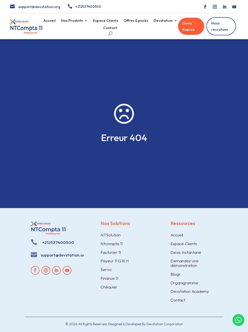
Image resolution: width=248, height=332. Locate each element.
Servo (106, 269)
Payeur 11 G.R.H (115, 260)
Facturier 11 (111, 252)
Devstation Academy (189, 291)
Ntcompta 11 (112, 243)
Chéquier (109, 286)
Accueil (49, 21)
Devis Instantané (185, 252)
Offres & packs (136, 21)
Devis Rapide (188, 26)
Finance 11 (109, 278)
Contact (110, 28)
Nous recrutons (219, 26)
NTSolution (111, 234)
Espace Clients (105, 21)
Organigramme (184, 282)
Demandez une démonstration (184, 263)
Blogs (175, 274)
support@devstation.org (39, 6)
